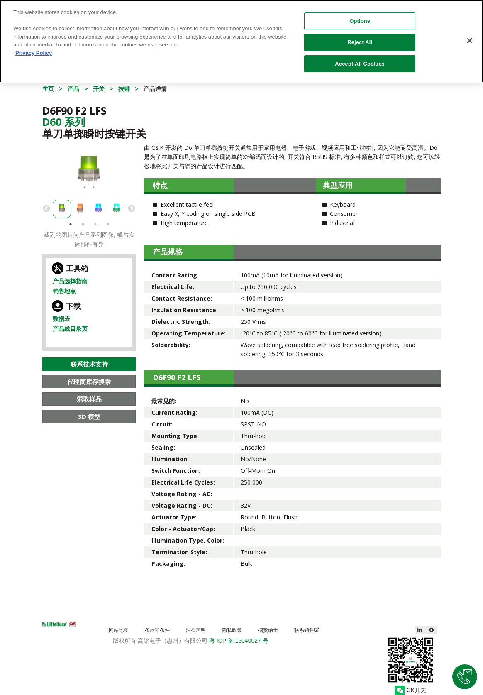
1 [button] (70, 224)
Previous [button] (46, 209)
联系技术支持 (89, 364)
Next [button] (131, 209)
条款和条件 (157, 630)
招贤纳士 (268, 630)
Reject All (359, 35)
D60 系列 (63, 122)
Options (359, 14)
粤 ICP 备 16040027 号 (238, 640)
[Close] (470, 33)
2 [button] (83, 224)
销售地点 (64, 291)
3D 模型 (89, 416)
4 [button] (108, 224)
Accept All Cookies (360, 57)
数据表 (61, 319)
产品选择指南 (70, 281)
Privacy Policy (33, 46)
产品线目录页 (70, 329)
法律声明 (196, 630)
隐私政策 (232, 630)
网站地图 (119, 630)
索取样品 (89, 399)
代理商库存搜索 (89, 381)
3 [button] (95, 224)
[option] (89, 172)
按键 (124, 89)
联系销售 (306, 630)
